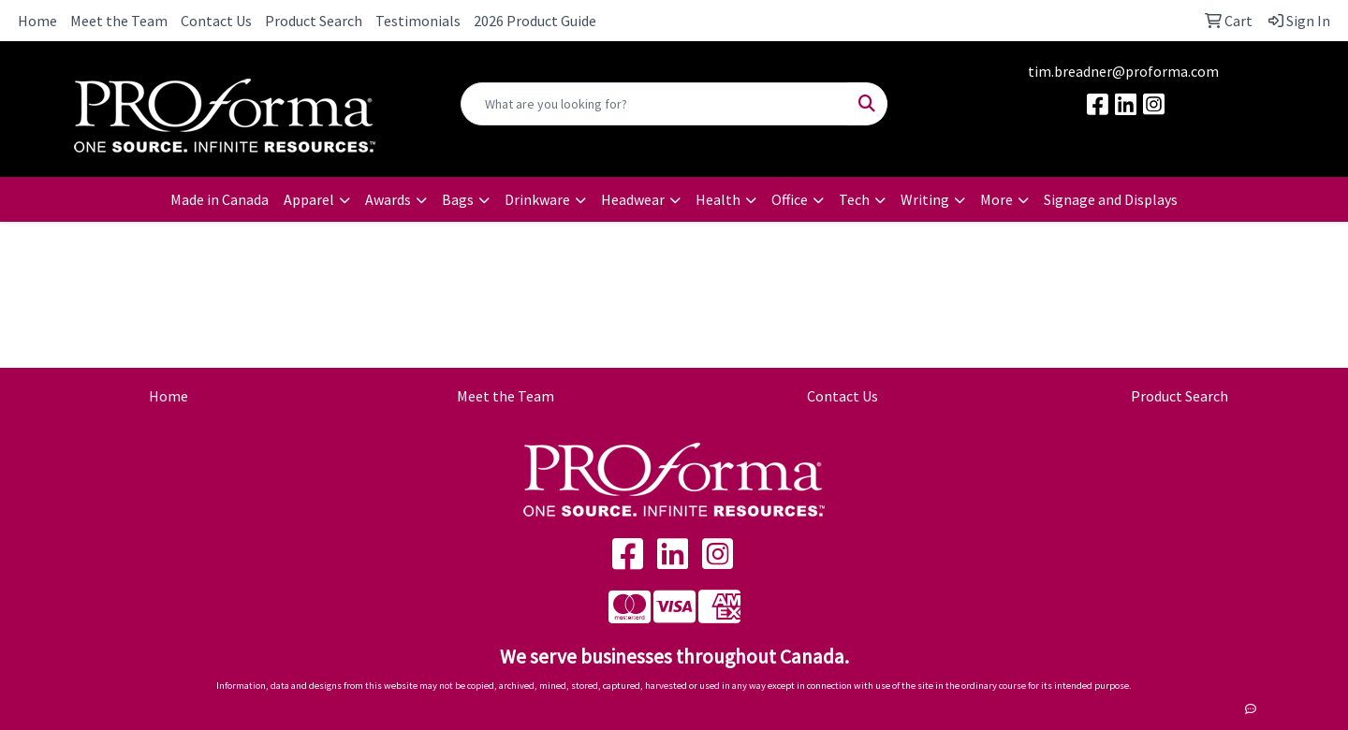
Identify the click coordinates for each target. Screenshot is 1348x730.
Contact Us (216, 20)
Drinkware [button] (537, 199)
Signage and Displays (1111, 199)
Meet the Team (119, 20)
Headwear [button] (633, 199)
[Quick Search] (654, 103)
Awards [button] (388, 199)
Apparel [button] (309, 199)
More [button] (996, 199)
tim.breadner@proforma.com (1123, 71)
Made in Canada (219, 199)
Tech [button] (854, 199)
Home (37, 20)
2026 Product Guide (535, 20)
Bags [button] (458, 199)
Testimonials (418, 20)
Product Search (313, 20)
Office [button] (789, 199)
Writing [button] (925, 199)
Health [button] (718, 199)
